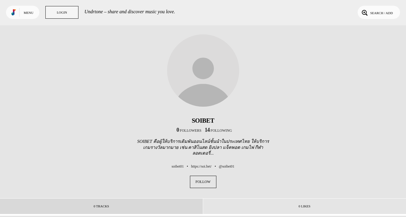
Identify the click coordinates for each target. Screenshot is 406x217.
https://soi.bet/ (201, 166)
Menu (28, 12)
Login (62, 12)
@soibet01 (226, 166)
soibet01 (178, 166)
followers (188, 130)
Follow (203, 182)
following (218, 130)
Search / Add (377, 12)
